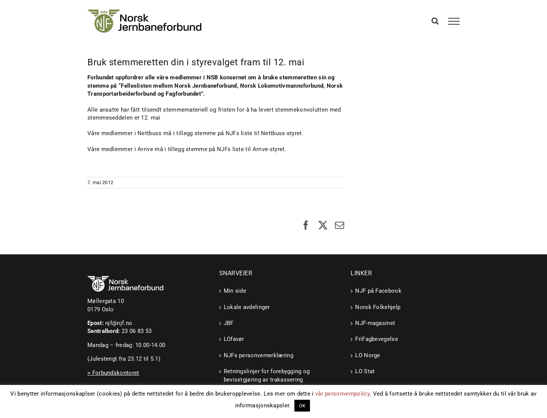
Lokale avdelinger (247, 307)
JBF (229, 323)
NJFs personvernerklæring (258, 355)
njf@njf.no (118, 323)
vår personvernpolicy (342, 393)
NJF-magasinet (375, 323)
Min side (235, 290)
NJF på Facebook (378, 290)
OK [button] (302, 406)
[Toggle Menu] (454, 21)
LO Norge (367, 355)
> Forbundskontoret (113, 372)
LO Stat (365, 371)
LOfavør (234, 339)
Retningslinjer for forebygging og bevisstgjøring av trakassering (267, 375)
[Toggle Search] (435, 21)
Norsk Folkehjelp (377, 307)
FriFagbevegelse (376, 339)
